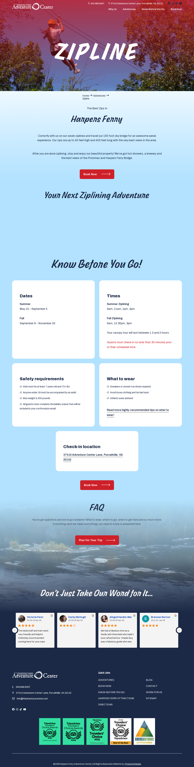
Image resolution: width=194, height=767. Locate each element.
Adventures (129, 10)
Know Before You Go (153, 10)
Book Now (176, 10)
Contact (151, 685)
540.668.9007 (97, 5)
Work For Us (154, 692)
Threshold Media (132, 764)
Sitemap (151, 698)
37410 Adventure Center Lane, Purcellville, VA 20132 (137, 5)
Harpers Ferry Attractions (116, 698)
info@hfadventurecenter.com (32, 698)
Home (85, 95)
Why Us (112, 10)
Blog (149, 679)
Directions (105, 704)
